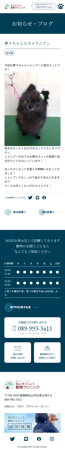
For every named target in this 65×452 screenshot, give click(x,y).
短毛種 (9, 53)
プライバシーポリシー (38, 406)
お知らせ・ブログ (14, 406)
